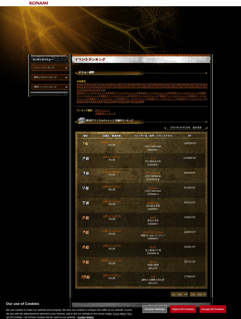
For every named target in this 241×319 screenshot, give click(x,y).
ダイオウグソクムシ (153, 232)
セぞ (153, 276)
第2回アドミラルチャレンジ (162, 99)
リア (153, 158)
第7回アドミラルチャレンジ (144, 96)
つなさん (153, 261)
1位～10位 (177, 294)
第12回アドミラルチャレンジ (122, 93)
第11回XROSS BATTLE (114, 84)
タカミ (153, 217)
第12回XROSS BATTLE (89, 84)
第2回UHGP (123, 102)
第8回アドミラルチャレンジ (115, 96)
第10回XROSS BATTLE (139, 84)
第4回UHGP (96, 102)
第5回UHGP (83, 102)
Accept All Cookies (212, 312)
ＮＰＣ (153, 247)
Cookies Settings (155, 312)
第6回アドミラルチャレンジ (174, 96)
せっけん (153, 187)
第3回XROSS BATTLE (176, 87)
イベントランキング (44, 67)
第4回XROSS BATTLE (152, 87)
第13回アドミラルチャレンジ (91, 93)
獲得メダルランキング (45, 77)
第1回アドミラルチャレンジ (192, 99)
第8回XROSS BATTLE (187, 84)
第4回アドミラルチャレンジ (103, 99)
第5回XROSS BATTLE (128, 87)
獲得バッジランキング (45, 86)
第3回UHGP (110, 102)
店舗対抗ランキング (105, 113)
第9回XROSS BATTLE (163, 84)
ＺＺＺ (153, 143)
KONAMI (38, 3)
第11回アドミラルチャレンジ (153, 93)
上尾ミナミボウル (112, 156)
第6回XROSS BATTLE (104, 87)
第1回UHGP (137, 102)
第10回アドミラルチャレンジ (184, 93)
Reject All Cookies (183, 312)
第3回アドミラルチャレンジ (133, 99)
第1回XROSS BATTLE (93, 90)
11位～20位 (196, 294)
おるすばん (153, 202)
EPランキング (102, 110)
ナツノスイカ (153, 173)
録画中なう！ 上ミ (112, 142)
